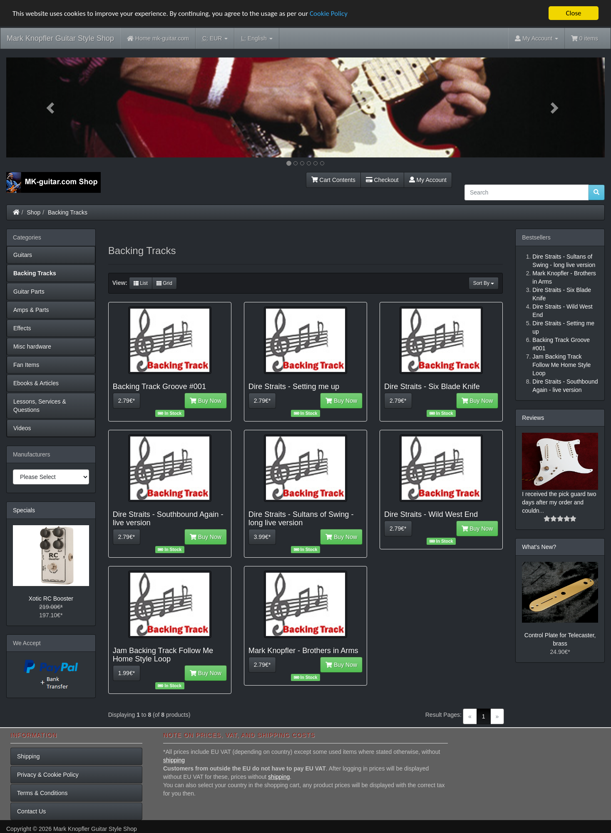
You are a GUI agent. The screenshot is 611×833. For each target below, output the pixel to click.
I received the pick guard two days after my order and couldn (559, 502)
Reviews (533, 417)
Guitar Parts (29, 291)
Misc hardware (32, 346)
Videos (22, 428)
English (256, 38)
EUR (215, 38)
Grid (164, 283)
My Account (428, 180)
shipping (174, 760)
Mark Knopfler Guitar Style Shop (60, 38)
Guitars (22, 255)
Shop (34, 212)
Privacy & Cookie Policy (48, 774)
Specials (24, 510)
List (141, 283)
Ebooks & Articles (36, 383)
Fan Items (26, 365)
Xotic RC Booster (51, 598)
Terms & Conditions (42, 793)
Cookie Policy (329, 13)
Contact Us (31, 811)
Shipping (28, 756)
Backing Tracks (67, 212)
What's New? (539, 547)
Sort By (483, 283)
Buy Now (205, 400)
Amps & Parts (31, 310)
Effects (22, 328)
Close (573, 13)
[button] (51, 107)
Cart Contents (333, 180)
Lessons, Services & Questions (39, 405)
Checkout (382, 180)
